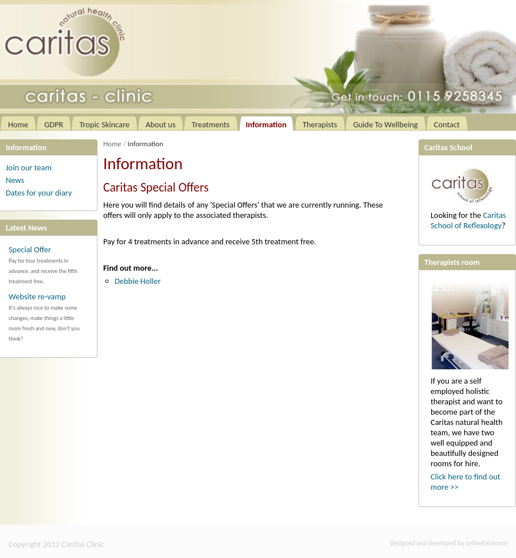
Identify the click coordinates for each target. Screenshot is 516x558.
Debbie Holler (138, 281)
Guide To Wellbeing (385, 124)
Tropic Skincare (104, 124)
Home (18, 124)
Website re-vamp (37, 296)
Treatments (210, 124)
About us (160, 124)
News (15, 180)
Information (266, 124)
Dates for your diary (39, 193)
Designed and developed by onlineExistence (448, 543)
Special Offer (30, 249)
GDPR (53, 124)
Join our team (29, 167)
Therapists (320, 124)
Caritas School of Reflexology (468, 220)
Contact (447, 124)
